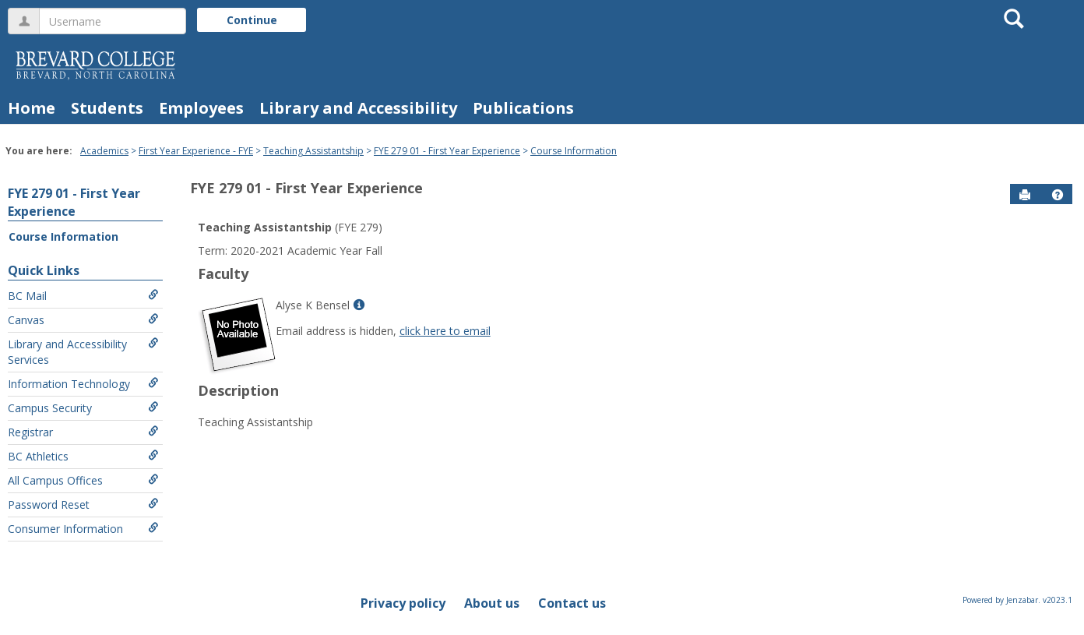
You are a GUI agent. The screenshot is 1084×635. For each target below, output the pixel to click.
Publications (523, 107)
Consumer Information (83, 528)
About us (491, 603)
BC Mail (83, 295)
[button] (1057, 195)
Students (107, 107)
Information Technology (83, 383)
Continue (252, 19)
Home (31, 107)
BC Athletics (83, 456)
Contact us (572, 603)
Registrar (83, 432)
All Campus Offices (83, 480)
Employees (201, 107)
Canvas (83, 319)
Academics (104, 150)
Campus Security (83, 407)
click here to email (445, 330)
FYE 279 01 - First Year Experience (447, 150)
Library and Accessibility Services (83, 352)
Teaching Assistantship (313, 150)
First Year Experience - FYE (196, 150)
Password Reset (83, 504)
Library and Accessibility (358, 107)
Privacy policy (403, 603)
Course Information (573, 150)
